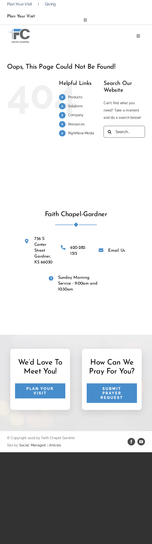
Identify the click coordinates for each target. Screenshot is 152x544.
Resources (76, 124)
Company (76, 115)
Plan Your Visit (19, 4)
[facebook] (131, 441)
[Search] (109, 132)
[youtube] (141, 441)
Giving (50, 4)
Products (75, 97)
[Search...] (124, 132)
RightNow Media (81, 133)
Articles (55, 445)
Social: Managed (32, 445)
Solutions (75, 106)
